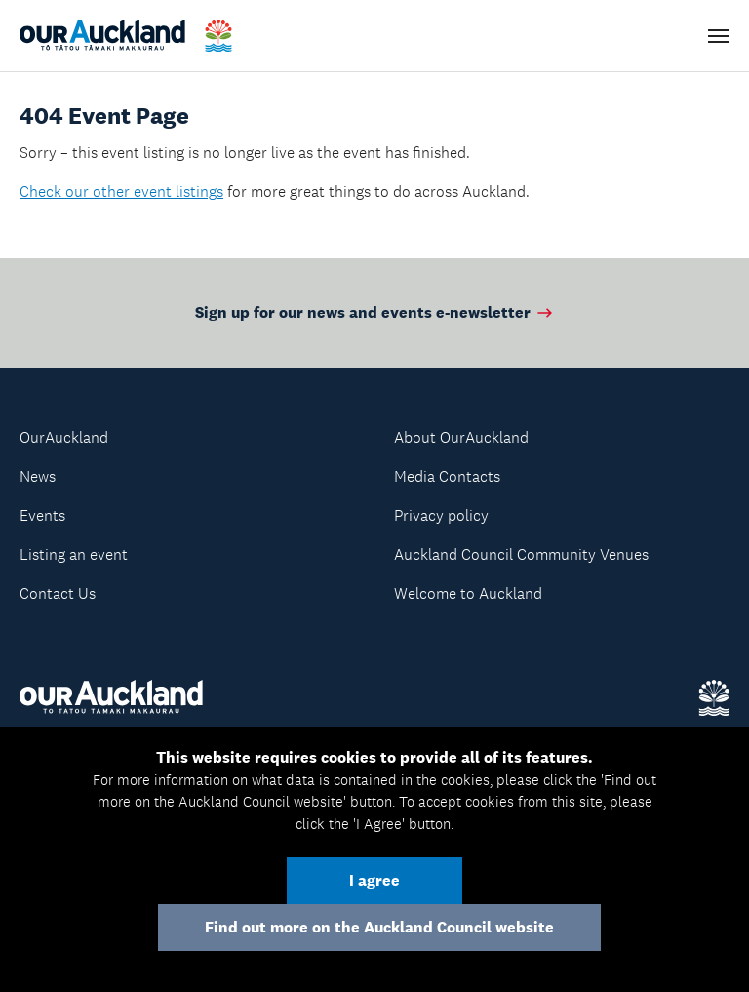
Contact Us (58, 593)
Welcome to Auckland (468, 593)
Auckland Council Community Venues (521, 554)
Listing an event (74, 554)
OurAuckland (64, 437)
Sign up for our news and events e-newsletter (375, 312)
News (38, 476)
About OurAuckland (461, 437)
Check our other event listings (121, 191)
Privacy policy (441, 515)
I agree (374, 880)
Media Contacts (447, 476)
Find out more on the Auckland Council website (379, 927)
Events (42, 515)
